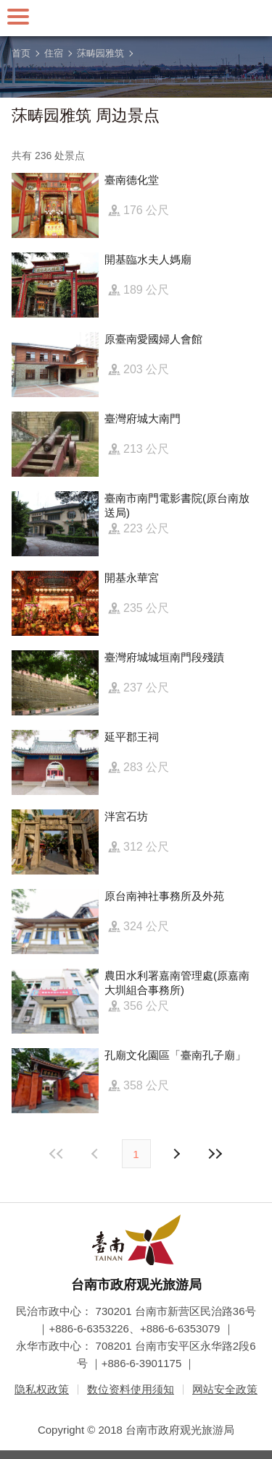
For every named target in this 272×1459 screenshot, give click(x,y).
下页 (96, 1153)
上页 (176, 1153)
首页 (21, 53)
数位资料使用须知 (130, 1389)
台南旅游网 (136, 18)
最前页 (56, 1153)
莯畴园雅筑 (100, 53)
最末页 (215, 1153)
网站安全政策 (224, 1389)
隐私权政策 (42, 1389)
